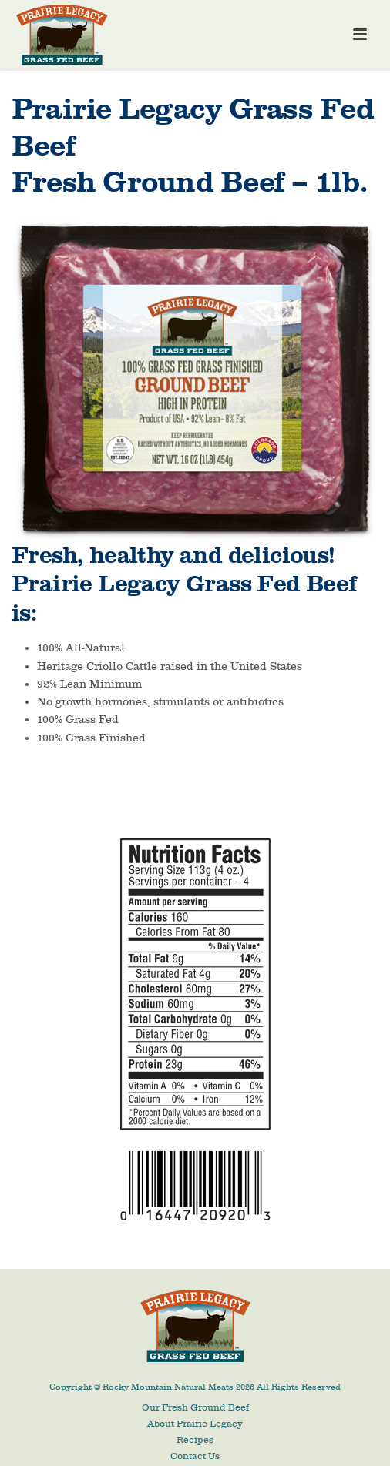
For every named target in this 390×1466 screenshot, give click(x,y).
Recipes (195, 1439)
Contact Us (195, 1456)
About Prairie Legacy (195, 1423)
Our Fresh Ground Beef (195, 1407)
